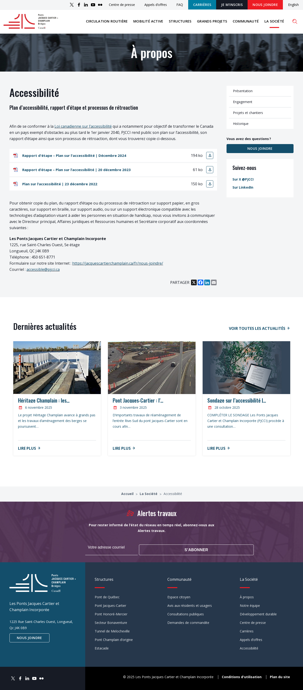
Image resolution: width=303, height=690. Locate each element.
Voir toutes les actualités (257, 331)
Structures (180, 22)
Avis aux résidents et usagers (189, 605)
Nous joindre (265, 4)
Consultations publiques (185, 613)
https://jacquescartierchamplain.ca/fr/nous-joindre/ (117, 266)
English (293, 5)
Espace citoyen (178, 596)
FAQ (179, 4)
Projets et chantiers (248, 115)
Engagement (242, 104)
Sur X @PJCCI (243, 182)
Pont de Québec (107, 596)
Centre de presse (122, 4)
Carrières (202, 4)
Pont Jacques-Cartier (110, 605)
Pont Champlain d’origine (114, 639)
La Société (274, 22)
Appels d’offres (155, 4)
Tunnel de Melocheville (112, 630)
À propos (247, 596)
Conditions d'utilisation (242, 676)
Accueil (127, 496)
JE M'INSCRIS (232, 4)
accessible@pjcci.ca (43, 272)
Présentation (243, 93)
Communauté (246, 22)
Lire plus (27, 451)
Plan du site (280, 676)
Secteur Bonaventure (111, 622)
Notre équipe (250, 605)
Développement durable (258, 613)
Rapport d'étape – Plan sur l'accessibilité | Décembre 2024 (74, 158)
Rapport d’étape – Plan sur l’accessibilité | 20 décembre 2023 (76, 172)
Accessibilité (249, 647)
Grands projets (212, 22)
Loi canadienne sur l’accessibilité (83, 129)
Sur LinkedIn (242, 190)
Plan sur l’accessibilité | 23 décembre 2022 (59, 186)
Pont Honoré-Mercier (111, 613)
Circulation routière (107, 22)
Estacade (102, 647)
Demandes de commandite (188, 622)
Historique (241, 126)
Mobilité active (148, 22)
